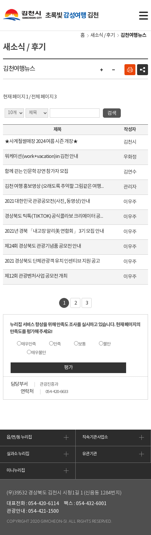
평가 (68, 367)
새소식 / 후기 (102, 35)
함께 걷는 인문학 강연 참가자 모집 (36, 171)
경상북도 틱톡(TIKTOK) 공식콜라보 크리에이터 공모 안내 (55, 216)
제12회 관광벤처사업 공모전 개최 (36, 276)
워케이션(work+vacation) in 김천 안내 (41, 156)
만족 (57, 344)
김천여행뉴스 (133, 35)
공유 (142, 69)
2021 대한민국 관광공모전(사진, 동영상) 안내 (47, 201)
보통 (82, 344)
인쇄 (129, 69)
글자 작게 (113, 69)
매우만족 (28, 344)
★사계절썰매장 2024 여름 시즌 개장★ (41, 141)
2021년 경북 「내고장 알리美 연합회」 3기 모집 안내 (54, 231)
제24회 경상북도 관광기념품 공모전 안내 (43, 246)
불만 (107, 344)
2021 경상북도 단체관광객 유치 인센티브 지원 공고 (52, 261)
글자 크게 (101, 69)
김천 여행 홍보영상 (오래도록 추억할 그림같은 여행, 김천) (55, 186)
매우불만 (38, 352)
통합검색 (126, 16)
